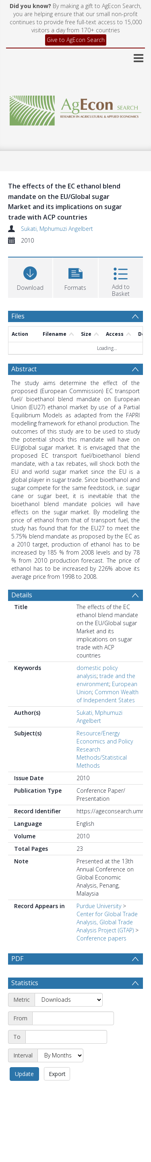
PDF (17, 958)
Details (21, 594)
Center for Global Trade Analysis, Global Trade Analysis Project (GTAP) (107, 922)
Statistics (24, 982)
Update (24, 1074)
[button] (75, 277)
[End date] (66, 1037)
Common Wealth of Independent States (108, 696)
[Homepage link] (76, 108)
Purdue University (99, 906)
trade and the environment (106, 680)
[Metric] (69, 1000)
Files (18, 316)
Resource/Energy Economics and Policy (105, 737)
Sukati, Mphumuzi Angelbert (57, 228)
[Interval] (60, 1055)
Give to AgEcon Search (76, 40)
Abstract (24, 368)
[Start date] (73, 1018)
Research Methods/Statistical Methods (102, 757)
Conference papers (101, 938)
